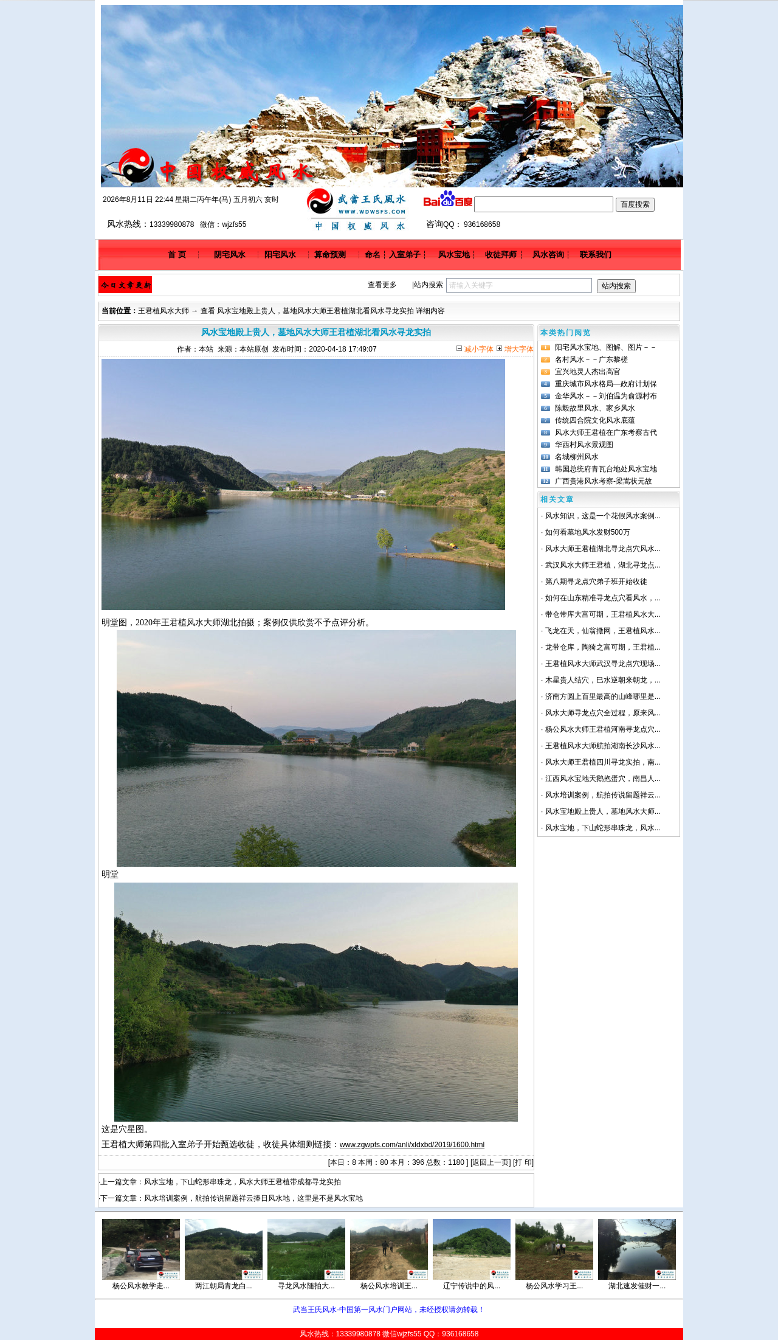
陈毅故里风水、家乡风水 (595, 408)
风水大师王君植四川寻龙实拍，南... (603, 762)
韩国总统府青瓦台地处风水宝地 (606, 469)
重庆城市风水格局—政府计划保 (606, 384)
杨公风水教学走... (141, 1286)
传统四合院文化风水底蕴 (595, 420)
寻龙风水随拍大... (306, 1286)
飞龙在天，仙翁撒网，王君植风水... (603, 631)
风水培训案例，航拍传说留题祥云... (603, 795)
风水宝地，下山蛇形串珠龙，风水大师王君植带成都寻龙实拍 (242, 1182)
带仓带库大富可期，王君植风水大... (603, 614)
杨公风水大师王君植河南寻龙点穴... (603, 729)
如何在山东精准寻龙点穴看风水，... (603, 598)
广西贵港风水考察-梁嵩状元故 (603, 481)
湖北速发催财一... (637, 1286)
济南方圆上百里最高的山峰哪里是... (603, 696)
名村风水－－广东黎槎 (591, 359)
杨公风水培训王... (389, 1286)
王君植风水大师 (163, 311)
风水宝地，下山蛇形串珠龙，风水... (603, 828)
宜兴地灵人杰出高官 (588, 371)
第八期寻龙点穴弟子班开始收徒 (596, 581)
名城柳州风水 (577, 457)
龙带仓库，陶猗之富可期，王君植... (603, 647)
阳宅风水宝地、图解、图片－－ (606, 347)
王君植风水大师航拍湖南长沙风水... (603, 745)
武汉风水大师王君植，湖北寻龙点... (603, 565)
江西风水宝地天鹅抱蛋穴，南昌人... (603, 778)
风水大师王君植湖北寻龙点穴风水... (603, 548)
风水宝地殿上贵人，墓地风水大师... (603, 811)
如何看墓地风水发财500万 (587, 532)
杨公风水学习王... (554, 1286)
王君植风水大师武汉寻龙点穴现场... (603, 663)
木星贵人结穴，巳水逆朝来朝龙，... (603, 680)
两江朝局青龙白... (223, 1286)
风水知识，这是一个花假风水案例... (603, 516)
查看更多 (382, 284)
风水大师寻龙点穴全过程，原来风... (603, 713)
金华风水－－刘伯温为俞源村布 (606, 396)
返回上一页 (490, 1162)
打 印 (523, 1162)
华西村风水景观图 (584, 444)
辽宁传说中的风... (471, 1286)
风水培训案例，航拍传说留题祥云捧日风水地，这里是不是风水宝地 (253, 1198)
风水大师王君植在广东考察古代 (606, 432)
